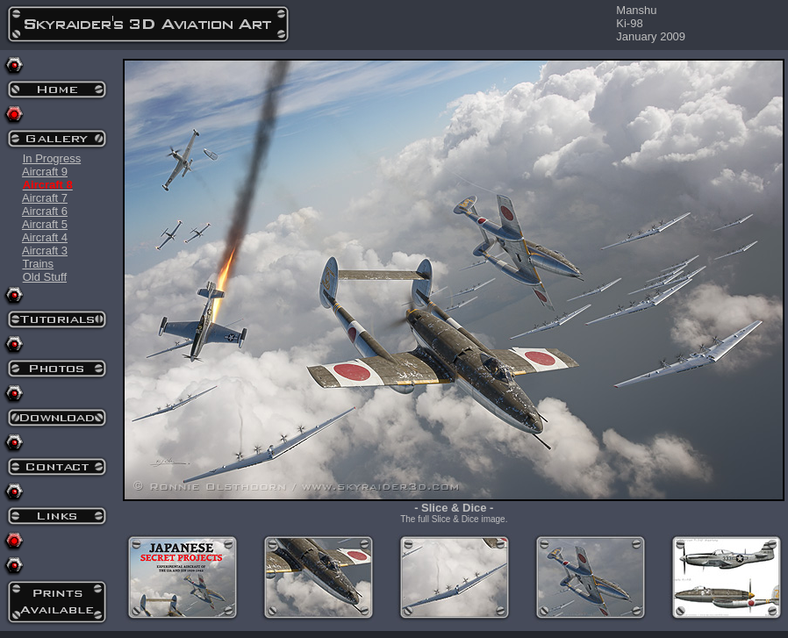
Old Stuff (45, 276)
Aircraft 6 (45, 211)
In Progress (52, 158)
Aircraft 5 (45, 224)
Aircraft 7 (45, 197)
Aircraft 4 (45, 237)
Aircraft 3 (45, 250)
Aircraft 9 (45, 171)
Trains (38, 263)
